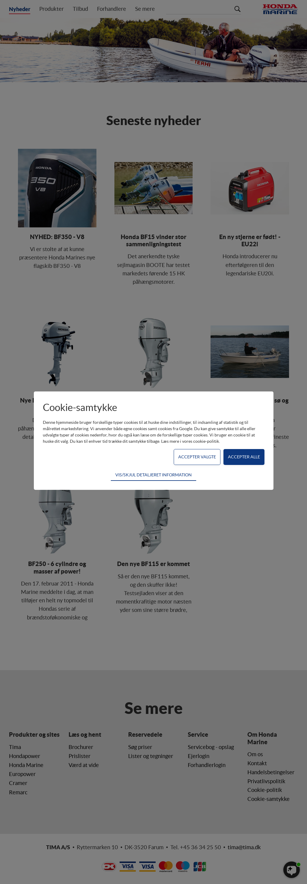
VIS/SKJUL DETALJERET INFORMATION (153, 474)
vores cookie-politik (200, 441)
